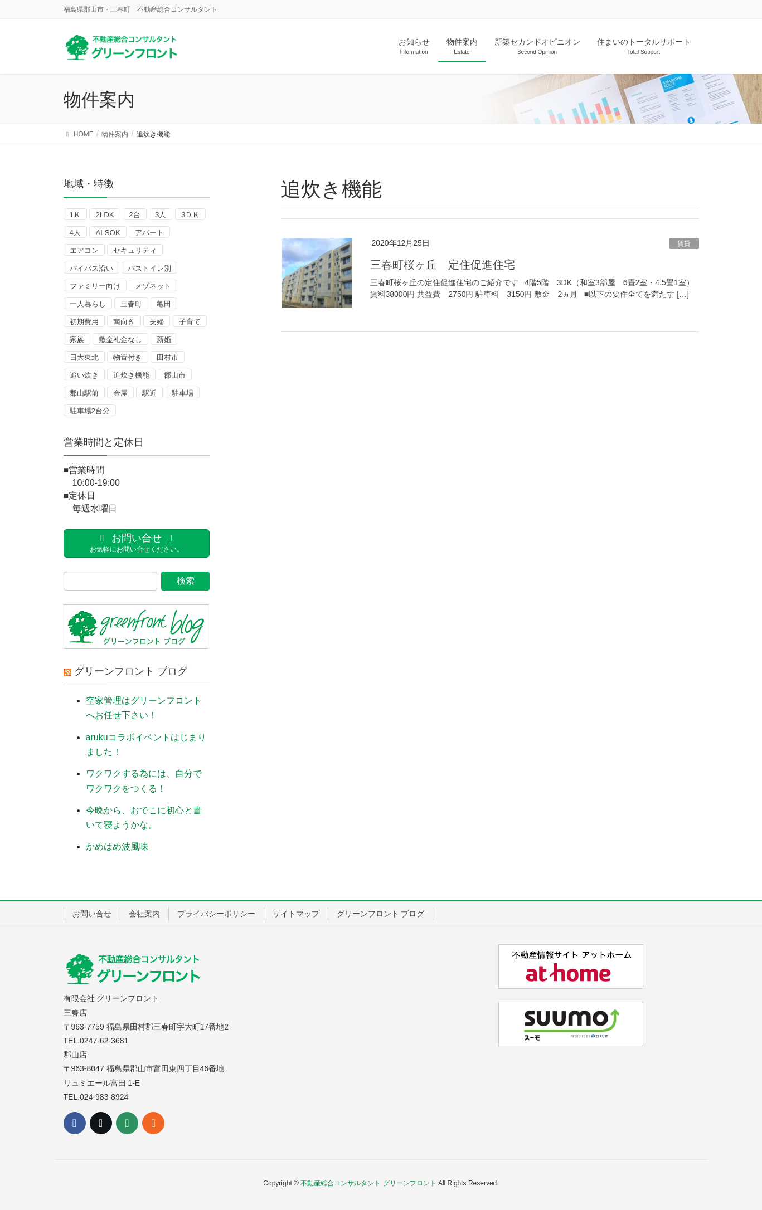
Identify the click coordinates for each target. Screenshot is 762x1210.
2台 (134, 215)
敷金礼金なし (120, 339)
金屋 (120, 393)
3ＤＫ (190, 215)
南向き (124, 322)
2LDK (104, 215)
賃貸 (684, 243)
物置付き (127, 357)
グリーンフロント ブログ (130, 671)
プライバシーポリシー (216, 913)
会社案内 (144, 913)
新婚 (164, 339)
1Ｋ (75, 215)
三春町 (131, 304)
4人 (75, 232)
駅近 (149, 393)
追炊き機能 (131, 375)
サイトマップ (296, 913)
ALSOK (107, 232)
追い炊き (84, 375)
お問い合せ (91, 913)
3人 (160, 215)
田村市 (167, 357)
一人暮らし (88, 304)
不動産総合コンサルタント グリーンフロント (368, 1183)
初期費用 (84, 322)
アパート (149, 232)
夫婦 (156, 322)
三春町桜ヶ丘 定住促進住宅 (442, 264)
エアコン (84, 250)
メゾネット (153, 286)
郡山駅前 (84, 393)
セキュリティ (135, 250)
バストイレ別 (149, 268)
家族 (77, 339)
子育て (190, 322)
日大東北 (84, 357)
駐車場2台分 (90, 411)
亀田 (164, 304)
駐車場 (182, 393)
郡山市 (175, 375)
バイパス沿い (91, 268)
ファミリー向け (95, 286)
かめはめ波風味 (117, 846)
